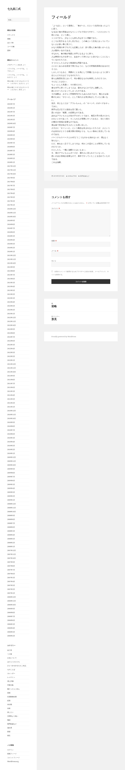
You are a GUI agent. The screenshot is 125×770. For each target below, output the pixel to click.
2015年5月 (11, 282)
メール (54, 251)
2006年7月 (11, 616)
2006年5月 (11, 624)
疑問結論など (12, 724)
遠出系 (9, 728)
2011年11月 (11, 368)
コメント (55, 208)
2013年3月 (11, 306)
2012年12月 (11, 317)
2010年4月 (11, 442)
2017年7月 (11, 185)
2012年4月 (11, 348)
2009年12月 (11, 457)
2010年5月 (11, 438)
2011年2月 (11, 403)
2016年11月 (11, 213)
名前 (54, 241)
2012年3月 (11, 352)
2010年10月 (11, 418)
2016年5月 (11, 236)
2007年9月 (11, 562)
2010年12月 (11, 411)
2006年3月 (11, 632)
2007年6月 (11, 574)
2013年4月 (11, 302)
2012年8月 (11, 333)
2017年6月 (11, 189)
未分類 (9, 704)
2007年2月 (11, 589)
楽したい (10, 712)
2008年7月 (11, 523)
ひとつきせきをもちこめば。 (17, 666)
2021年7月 (11, 112)
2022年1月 (11, 108)
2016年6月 (11, 232)
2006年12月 (11, 597)
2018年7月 (11, 150)
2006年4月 (11, 628)
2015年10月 (11, 263)
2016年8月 (11, 224)
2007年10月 (11, 558)
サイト (53, 261)
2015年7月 (11, 275)
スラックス (11, 35)
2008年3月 (11, 539)
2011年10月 (11, 372)
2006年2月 (11, 636)
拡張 (8, 700)
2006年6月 (11, 620)
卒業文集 (10, 685)
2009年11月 (11, 461)
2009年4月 (11, 488)
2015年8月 (11, 271)
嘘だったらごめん (13, 689)
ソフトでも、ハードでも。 (16, 69)
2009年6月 (11, 480)
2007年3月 (11, 585)
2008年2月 (11, 543)
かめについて (12, 658)
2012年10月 (11, 325)
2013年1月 (11, 314)
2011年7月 (11, 383)
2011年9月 (11, 376)
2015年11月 (11, 259)
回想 (8, 693)
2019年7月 (11, 143)
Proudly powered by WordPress (63, 336)
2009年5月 (11, 484)
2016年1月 (11, 251)
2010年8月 (11, 426)
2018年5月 (11, 154)
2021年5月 (11, 116)
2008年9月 (11, 515)
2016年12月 (11, 209)
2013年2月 (11, 310)
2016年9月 (11, 220)
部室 (8, 732)
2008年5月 (11, 531)
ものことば (11, 669)
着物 (8, 39)
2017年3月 (11, 197)
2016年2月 (11, 248)
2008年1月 (11, 546)
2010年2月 (11, 449)
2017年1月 (11, 205)
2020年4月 (11, 131)
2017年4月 (11, 193)
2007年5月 (11, 577)
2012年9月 (11, 329)
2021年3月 (11, 119)
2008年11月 (11, 508)
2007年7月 (11, 570)
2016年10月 (11, 216)
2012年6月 (11, 341)
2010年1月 (11, 453)
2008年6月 (11, 527)
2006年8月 (11, 612)
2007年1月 (11, 593)
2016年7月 (11, 228)
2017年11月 (11, 170)
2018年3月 (11, 158)
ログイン (10, 750)
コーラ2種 (10, 46)
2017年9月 (11, 178)
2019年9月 (11, 139)
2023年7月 (11, 104)
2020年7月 (11, 127)
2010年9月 (11, 422)
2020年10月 (11, 123)
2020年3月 (11, 135)
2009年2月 (11, 496)
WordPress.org (13, 761)
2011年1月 (11, 407)
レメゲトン (11, 677)
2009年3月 (11, 492)
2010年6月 (11, 434)
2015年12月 (11, 255)
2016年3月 (11, 244)
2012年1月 (11, 360)
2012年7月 (11, 337)
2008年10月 (11, 511)
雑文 (8, 735)
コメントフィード (13, 757)
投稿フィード (12, 754)
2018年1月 (11, 162)
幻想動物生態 (12, 697)
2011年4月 (11, 395)
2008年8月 (11, 519)
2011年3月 (11, 399)
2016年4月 (11, 240)
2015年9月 (11, 267)
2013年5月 (11, 298)
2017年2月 (11, 201)
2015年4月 (11, 286)
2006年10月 (11, 605)
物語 (8, 720)
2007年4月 (11, 581)
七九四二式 (14, 9)
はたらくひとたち (13, 662)
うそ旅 (9, 654)
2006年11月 (11, 601)
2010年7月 (11, 430)
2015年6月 (11, 279)
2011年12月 (11, 364)
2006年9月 (11, 609)
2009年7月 (11, 477)
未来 (8, 708)
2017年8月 (11, 182)
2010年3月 (11, 445)
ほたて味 (10, 43)
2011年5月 (11, 391)
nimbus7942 (72, 176)
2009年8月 (11, 473)
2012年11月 (11, 321)
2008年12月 (11, 504)
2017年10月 (11, 174)
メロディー (11, 65)
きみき (20, 65)
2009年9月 (11, 469)
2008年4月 (11, 535)
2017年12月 (11, 166)
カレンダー (11, 673)
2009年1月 (11, 500)
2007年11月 (11, 554)
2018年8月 (11, 147)
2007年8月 (11, 566)
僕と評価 (10, 681)
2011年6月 (11, 387)
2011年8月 (11, 380)
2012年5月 (11, 345)
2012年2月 (11, 356)
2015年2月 (11, 294)
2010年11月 (11, 414)
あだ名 (9, 650)
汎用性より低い (12, 716)
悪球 (8, 50)
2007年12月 (11, 550)
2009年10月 (11, 465)
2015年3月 (11, 290)
